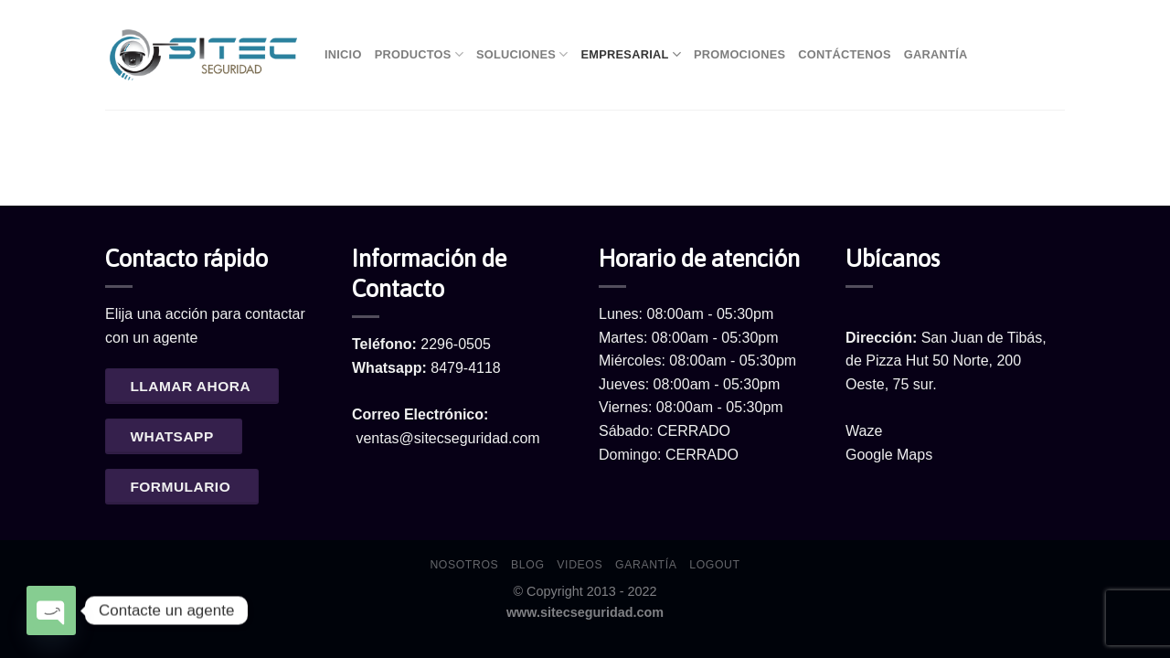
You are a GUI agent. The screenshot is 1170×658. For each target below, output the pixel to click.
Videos (579, 564)
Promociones (739, 54)
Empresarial (631, 54)
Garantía (936, 54)
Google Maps (889, 454)
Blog (527, 564)
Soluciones (522, 54)
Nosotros (464, 564)
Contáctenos (844, 54)
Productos (419, 54)
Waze (864, 431)
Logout (714, 564)
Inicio (343, 54)
